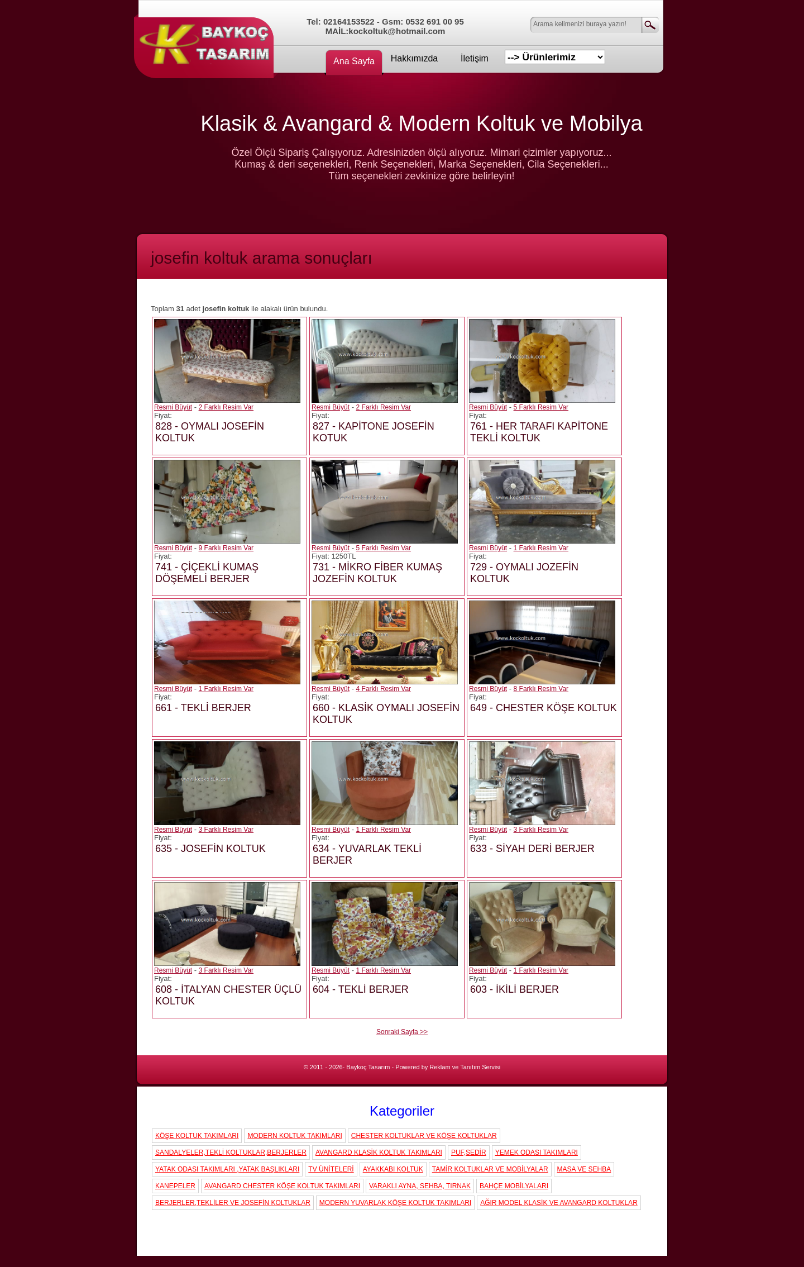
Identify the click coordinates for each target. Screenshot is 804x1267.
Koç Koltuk (207, 42)
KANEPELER (175, 1186)
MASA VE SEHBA (584, 1169)
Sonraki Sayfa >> (402, 1032)
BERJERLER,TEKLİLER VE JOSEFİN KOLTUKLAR (232, 1203)
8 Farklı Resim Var (541, 689)
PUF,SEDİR (468, 1152)
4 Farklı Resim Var (383, 689)
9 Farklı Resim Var (226, 548)
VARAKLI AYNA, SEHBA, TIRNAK (420, 1186)
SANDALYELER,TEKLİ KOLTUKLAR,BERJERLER (231, 1152)
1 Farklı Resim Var (541, 548)
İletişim (475, 58)
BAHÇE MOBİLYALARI (514, 1186)
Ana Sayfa (354, 61)
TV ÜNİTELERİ (330, 1169)
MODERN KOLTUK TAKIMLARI (294, 1136)
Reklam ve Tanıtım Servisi (464, 1067)
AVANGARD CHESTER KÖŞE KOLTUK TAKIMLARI (282, 1186)
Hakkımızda (414, 58)
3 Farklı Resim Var (226, 829)
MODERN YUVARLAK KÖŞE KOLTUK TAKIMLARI (395, 1203)
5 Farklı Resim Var (541, 407)
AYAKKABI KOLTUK (393, 1169)
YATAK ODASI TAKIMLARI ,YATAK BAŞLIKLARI (227, 1169)
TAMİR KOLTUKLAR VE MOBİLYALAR (490, 1169)
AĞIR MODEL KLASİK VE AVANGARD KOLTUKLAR (559, 1203)
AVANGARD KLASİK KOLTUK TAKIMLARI (378, 1152)
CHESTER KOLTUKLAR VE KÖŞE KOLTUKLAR (424, 1136)
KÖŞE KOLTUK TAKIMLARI (196, 1136)
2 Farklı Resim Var (226, 407)
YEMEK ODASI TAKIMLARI (536, 1152)
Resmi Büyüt (173, 407)
